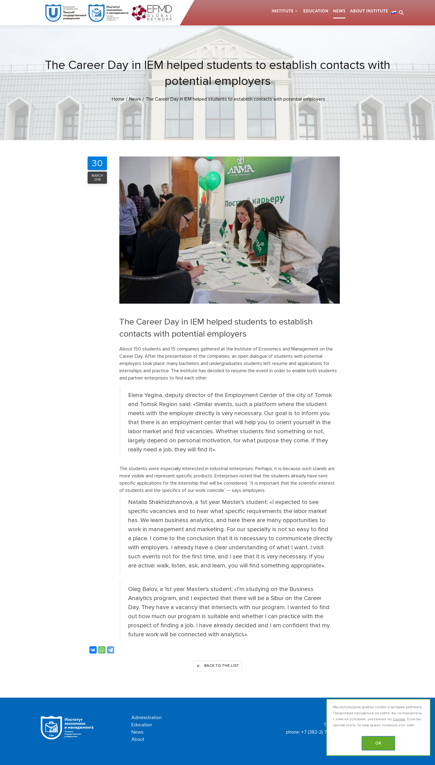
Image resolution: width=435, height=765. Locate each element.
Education (315, 10)
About (137, 739)
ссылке (399, 719)
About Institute (369, 10)
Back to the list (217, 666)
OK (378, 743)
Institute (283, 10)
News (339, 10)
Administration (146, 718)
